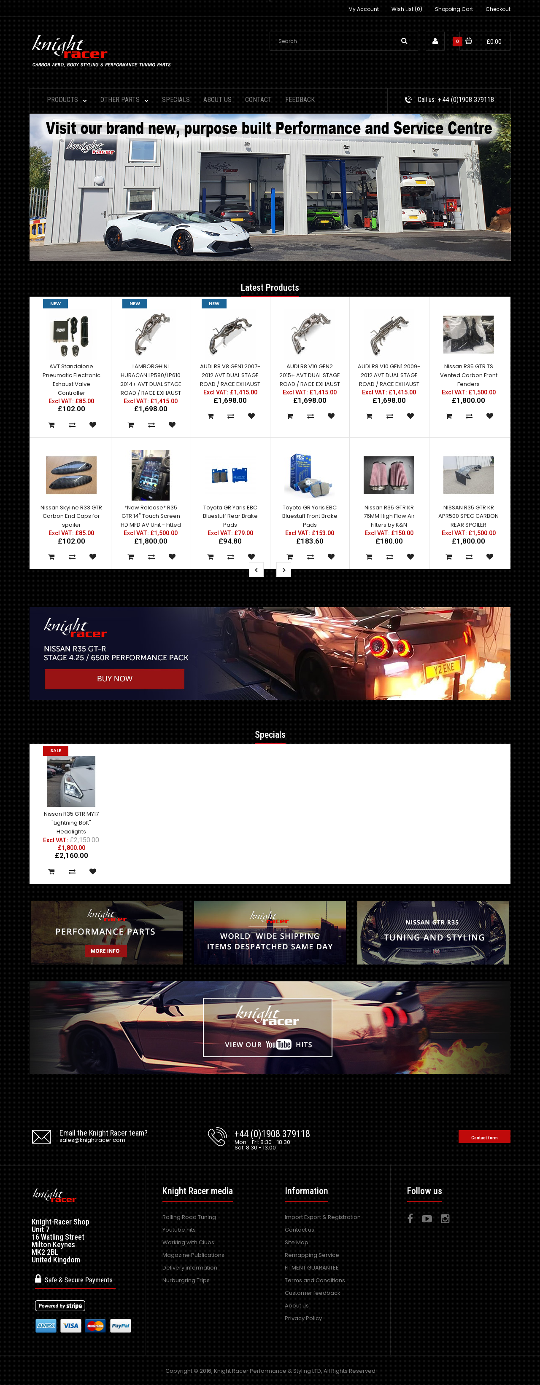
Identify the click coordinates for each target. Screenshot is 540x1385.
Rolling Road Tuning (189, 1217)
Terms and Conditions (315, 1280)
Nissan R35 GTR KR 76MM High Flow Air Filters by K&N (389, 516)
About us (297, 1306)
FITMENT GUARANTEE (312, 1268)
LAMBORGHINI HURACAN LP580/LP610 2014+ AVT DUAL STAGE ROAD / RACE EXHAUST (150, 379)
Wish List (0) (407, 9)
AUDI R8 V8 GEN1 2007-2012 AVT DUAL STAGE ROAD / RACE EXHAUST (230, 375)
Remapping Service (312, 1255)
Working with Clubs (188, 1242)
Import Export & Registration (323, 1217)
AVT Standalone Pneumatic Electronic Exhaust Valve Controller (71, 379)
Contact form (484, 1138)
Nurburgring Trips (186, 1280)
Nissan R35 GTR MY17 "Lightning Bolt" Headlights (71, 823)
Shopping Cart (454, 9)
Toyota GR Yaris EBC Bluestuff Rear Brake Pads (230, 516)
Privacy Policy (303, 1318)
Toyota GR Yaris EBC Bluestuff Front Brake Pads (310, 516)
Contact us (299, 1230)
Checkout (498, 9)
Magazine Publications (193, 1255)
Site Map (296, 1242)
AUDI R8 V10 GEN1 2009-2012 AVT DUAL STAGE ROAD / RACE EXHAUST (389, 375)
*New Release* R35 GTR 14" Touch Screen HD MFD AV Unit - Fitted (151, 516)
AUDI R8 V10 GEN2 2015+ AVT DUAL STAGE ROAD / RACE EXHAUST (309, 375)
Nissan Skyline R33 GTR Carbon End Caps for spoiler (71, 516)
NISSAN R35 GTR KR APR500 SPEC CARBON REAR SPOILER (468, 516)
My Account (363, 9)
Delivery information (189, 1268)
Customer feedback (312, 1293)
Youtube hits (179, 1230)
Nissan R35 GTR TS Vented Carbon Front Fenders (468, 375)
